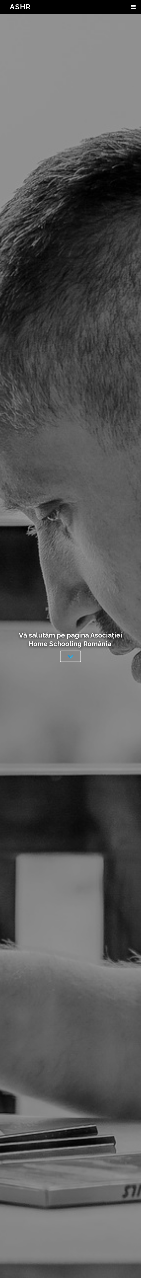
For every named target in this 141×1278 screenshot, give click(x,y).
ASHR (20, 7)
